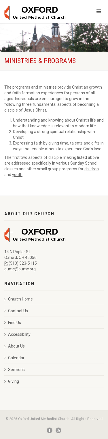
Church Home (18, 299)
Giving (11, 381)
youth (17, 174)
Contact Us (16, 311)
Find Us (12, 322)
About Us (14, 346)
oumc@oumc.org (20, 269)
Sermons (14, 369)
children (91, 169)
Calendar (14, 358)
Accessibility (17, 334)
